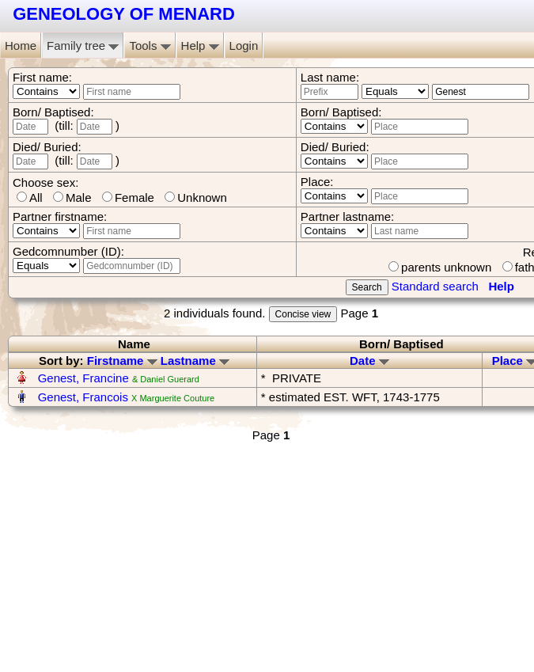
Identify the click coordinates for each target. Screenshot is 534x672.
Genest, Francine (83, 378)
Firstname (122, 360)
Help (200, 45)
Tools (149, 45)
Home (20, 45)
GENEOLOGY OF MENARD (124, 14)
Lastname (195, 360)
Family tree (83, 45)
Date (369, 360)
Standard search (435, 286)
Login (244, 45)
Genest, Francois (83, 397)
